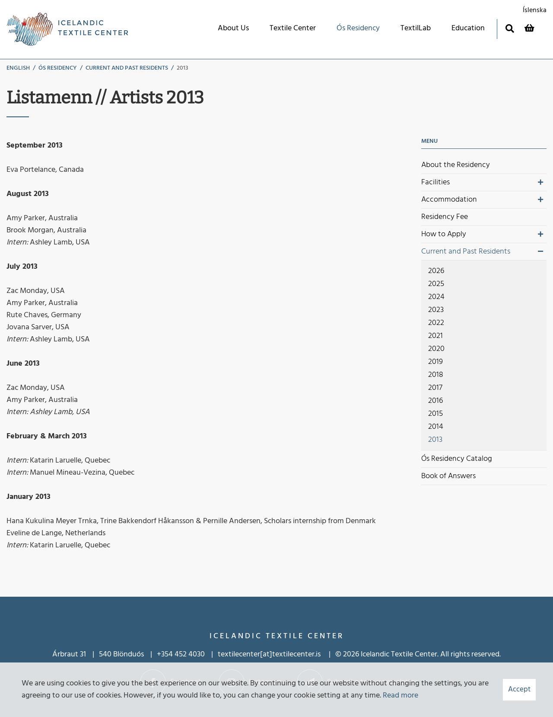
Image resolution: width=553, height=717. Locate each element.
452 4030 (190, 654)
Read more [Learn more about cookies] (400, 695)
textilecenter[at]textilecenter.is (270, 654)
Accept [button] (519, 689)
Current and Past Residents (127, 68)
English (18, 68)
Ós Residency (57, 68)
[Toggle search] (509, 28)
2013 (182, 68)
